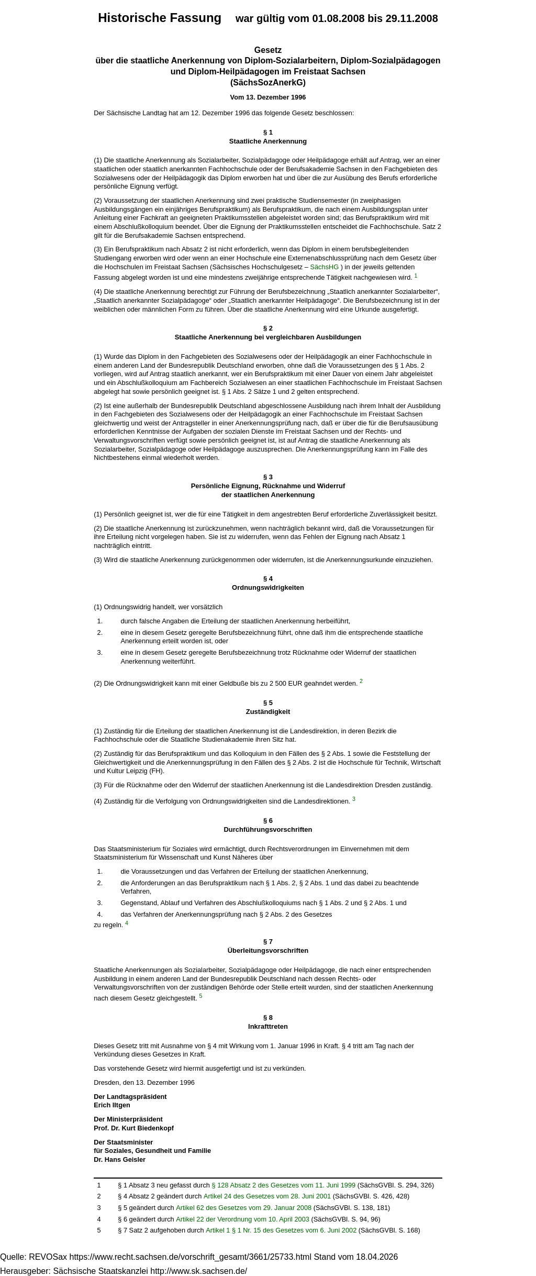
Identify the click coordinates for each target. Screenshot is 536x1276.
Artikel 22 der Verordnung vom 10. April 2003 (242, 1219)
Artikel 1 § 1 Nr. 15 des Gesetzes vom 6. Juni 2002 (281, 1230)
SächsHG (324, 267)
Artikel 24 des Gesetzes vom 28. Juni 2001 (267, 1196)
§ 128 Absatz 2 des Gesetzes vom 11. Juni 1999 (284, 1185)
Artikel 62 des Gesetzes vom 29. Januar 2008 (243, 1208)
